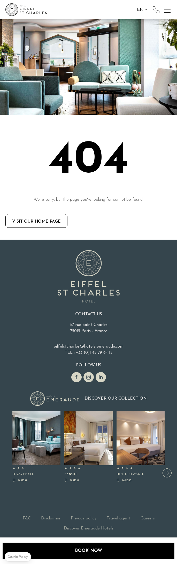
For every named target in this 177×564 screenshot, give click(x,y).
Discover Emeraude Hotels (88, 528)
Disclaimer (50, 518)
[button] (167, 472)
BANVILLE (88, 447)
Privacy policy (83, 518)
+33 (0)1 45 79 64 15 (156, 10)
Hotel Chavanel (141, 447)
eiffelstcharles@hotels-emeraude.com (89, 346)
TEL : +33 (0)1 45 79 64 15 (88, 353)
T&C (26, 518)
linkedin (101, 377)
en (140, 9)
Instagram (88, 377)
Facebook (76, 377)
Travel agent (118, 518)
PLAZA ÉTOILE (36, 447)
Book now (88, 551)
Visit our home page (36, 222)
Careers (148, 518)
